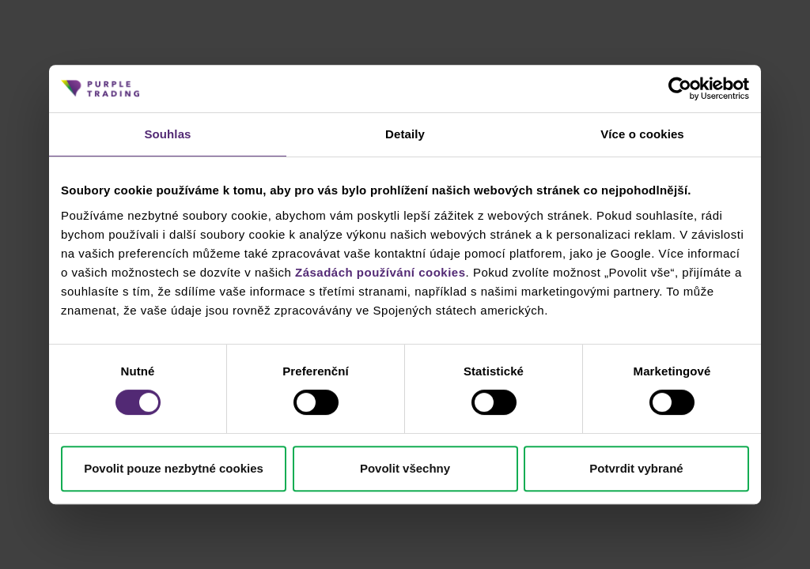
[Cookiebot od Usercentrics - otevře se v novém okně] (680, 88)
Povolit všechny (405, 468)
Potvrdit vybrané (636, 468)
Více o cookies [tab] (642, 134)
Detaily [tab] (405, 134)
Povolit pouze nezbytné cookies (173, 468)
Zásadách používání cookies (380, 272)
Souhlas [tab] (167, 134)
